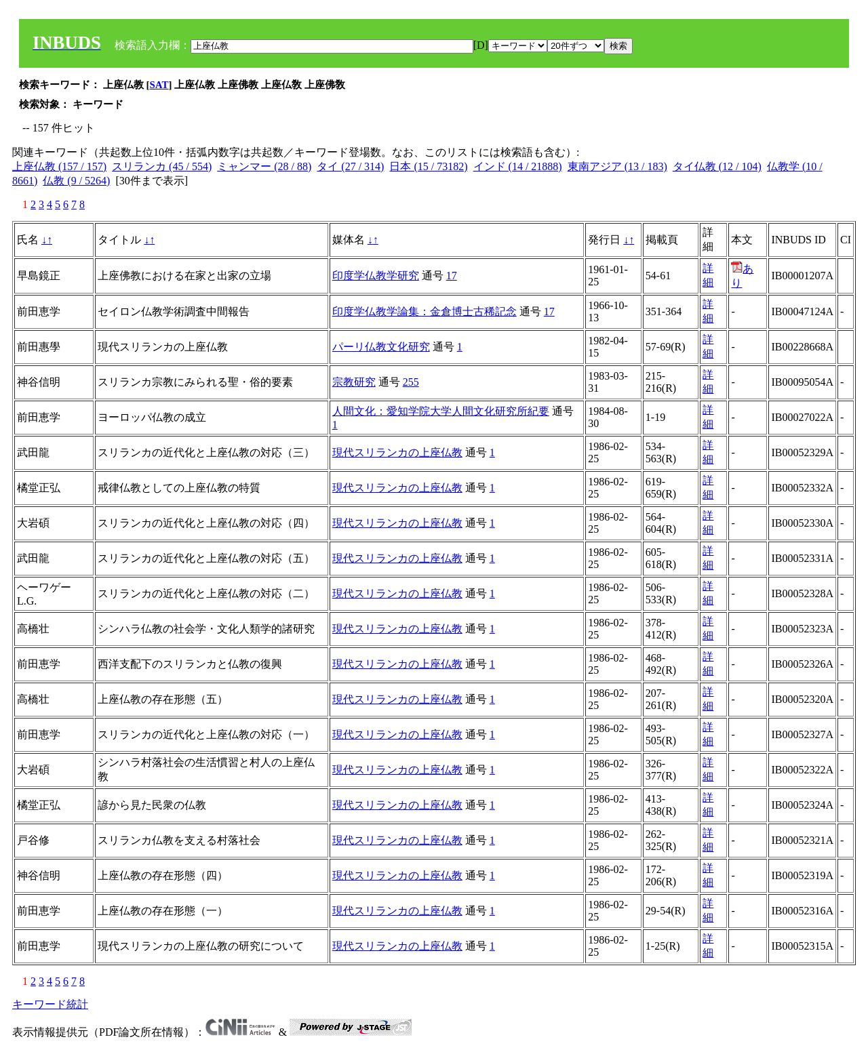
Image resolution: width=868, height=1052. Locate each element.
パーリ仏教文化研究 (381, 346)
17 (451, 275)
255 (411, 382)
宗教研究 (354, 382)
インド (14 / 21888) (517, 166)
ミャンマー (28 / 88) (264, 166)
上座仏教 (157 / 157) (59, 166)
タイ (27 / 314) (350, 166)
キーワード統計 (50, 1004)
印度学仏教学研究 (375, 275)
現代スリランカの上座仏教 (397, 452)
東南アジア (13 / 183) (617, 166)
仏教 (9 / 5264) (76, 180)
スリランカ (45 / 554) (162, 166)
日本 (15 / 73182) (428, 166)
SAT (159, 84)
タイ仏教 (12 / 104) (717, 166)
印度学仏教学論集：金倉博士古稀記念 (424, 311)
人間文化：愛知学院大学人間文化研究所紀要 (440, 411)
